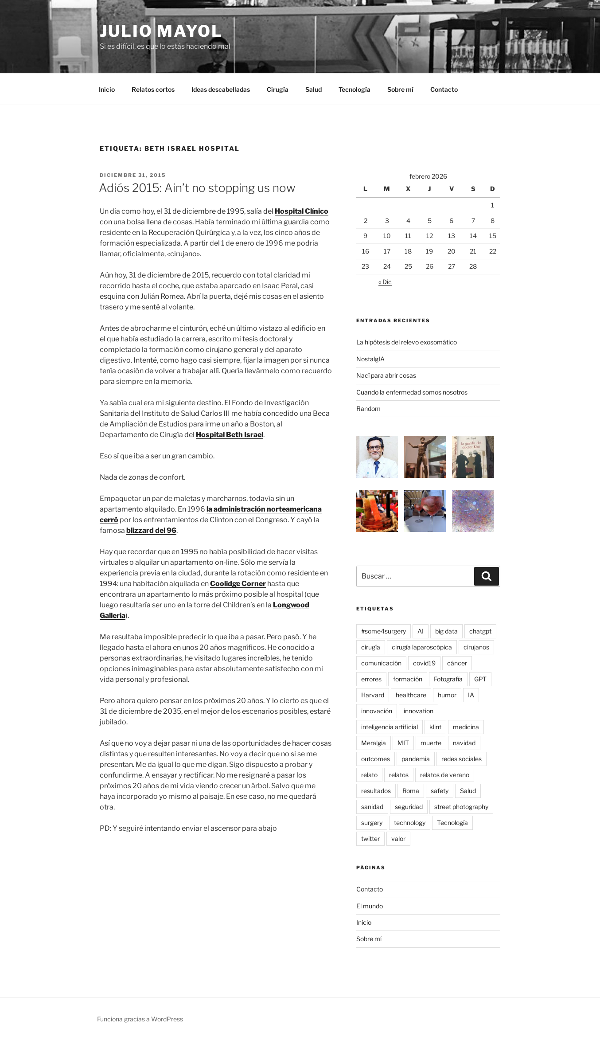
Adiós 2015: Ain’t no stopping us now (197, 188)
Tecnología (354, 89)
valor (398, 838)
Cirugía (277, 89)
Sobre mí (400, 89)
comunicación (381, 663)
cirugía (370, 647)
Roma (410, 790)
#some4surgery (383, 631)
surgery (371, 822)
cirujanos (476, 647)
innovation (418, 711)
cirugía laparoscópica (422, 647)
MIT (403, 743)
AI (420, 631)
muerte (431, 743)
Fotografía (448, 679)
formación (407, 679)
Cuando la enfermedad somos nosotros (412, 392)
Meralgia (373, 743)
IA (471, 695)
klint (435, 727)
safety (439, 790)
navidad (464, 743)
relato (369, 774)
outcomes (375, 758)
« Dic (385, 281)
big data (446, 631)
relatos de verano (444, 774)
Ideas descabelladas (220, 89)
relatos (399, 774)
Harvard (372, 695)
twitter (370, 838)
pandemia (415, 758)
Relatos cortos (153, 89)
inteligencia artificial (389, 727)
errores (371, 679)
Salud (313, 89)
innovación (376, 711)
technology (409, 822)
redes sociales (461, 758)
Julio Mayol (161, 31)
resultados (376, 790)
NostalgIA (370, 359)
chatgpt (480, 631)
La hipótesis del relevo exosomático (406, 342)
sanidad (372, 806)
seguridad (409, 806)
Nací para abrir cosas (386, 375)
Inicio (107, 89)
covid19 (424, 663)
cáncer (457, 663)
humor (447, 695)
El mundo (369, 906)
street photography (461, 806)
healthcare (411, 695)
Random (368, 408)
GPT (480, 679)
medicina (466, 727)
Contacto (444, 89)
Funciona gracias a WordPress (140, 1019)
